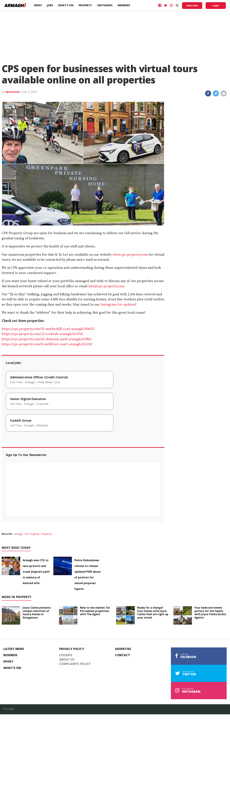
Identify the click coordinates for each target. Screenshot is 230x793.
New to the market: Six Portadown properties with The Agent (95, 611)
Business (10, 655)
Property (85, 5)
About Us (66, 659)
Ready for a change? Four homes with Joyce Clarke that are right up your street (152, 612)
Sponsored (12, 92)
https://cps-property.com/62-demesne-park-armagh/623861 (47, 339)
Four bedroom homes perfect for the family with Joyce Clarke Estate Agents (210, 612)
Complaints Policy (75, 663)
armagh (18, 534)
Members (124, 5)
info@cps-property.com (106, 286)
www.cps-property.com (130, 255)
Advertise (123, 648)
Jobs (50, 5)
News (38, 5)
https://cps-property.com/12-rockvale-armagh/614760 (42, 334)
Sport (8, 661)
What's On (12, 667)
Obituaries (104, 5)
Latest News (13, 648)
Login (215, 5)
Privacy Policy (71, 648)
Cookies (65, 655)
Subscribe (192, 5)
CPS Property (32, 534)
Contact (122, 655)
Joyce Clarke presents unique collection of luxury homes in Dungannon (37, 612)
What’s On (65, 5)
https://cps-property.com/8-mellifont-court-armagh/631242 (47, 344)
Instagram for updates (118, 305)
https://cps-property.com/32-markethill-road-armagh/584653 (48, 329)
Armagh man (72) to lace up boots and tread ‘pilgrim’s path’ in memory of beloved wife (36, 572)
